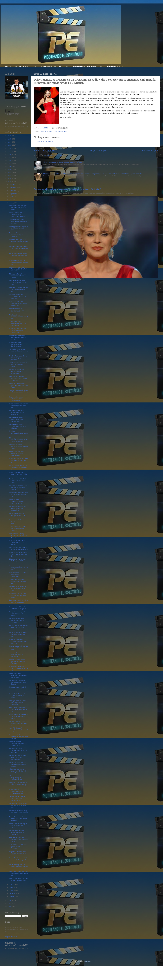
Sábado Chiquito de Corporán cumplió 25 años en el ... (17, 296)
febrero (12, 893)
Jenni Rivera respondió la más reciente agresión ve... (18, 581)
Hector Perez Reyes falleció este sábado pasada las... (17, 419)
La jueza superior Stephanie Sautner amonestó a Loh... (16, 501)
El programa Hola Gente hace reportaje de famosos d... (17, 702)
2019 (10, 157)
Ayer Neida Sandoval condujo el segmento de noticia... (18, 839)
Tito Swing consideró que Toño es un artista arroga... (18, 364)
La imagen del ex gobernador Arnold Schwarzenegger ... (17, 791)
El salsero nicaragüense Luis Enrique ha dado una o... (17, 764)
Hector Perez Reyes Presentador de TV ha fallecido (17, 426)
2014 (10, 173)
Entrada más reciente (44, 150)
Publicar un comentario (45, 141)
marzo (12, 890)
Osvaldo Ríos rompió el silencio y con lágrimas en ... (18, 689)
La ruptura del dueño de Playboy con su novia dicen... (17, 853)
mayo (12, 884)
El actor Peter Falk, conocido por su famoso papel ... (18, 446)
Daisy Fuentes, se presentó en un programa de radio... (17, 214)
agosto (12, 197)
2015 (10, 169)
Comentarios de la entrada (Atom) (55, 155)
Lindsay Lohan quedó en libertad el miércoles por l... (18, 241)
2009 (10, 903)
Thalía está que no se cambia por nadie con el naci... (18, 317)
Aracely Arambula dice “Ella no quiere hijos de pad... (18, 282)
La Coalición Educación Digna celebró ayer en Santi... (17, 696)
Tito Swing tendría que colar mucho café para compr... (18, 221)
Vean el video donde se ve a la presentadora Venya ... (18, 392)
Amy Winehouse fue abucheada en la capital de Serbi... (18, 730)
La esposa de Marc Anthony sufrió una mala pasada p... (18, 736)
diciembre (13, 184)
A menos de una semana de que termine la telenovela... (18, 655)
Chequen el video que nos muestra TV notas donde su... (18, 873)
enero (12, 896)
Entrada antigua (150, 150)
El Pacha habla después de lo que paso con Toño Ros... (18, 385)
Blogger (88, 961)
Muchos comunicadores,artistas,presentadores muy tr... (18, 433)
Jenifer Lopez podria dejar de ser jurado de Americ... (18, 846)
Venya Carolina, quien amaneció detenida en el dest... (18, 351)
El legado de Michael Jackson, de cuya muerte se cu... (16, 453)
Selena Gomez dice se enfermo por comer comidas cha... (17, 798)
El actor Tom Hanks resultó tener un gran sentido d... (18, 627)
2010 (10, 900)
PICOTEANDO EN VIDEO (51, 66)
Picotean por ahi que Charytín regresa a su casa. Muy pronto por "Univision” (67, 189)
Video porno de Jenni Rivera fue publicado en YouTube (62, 162)
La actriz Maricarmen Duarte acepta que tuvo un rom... (18, 641)
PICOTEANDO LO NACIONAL (112, 66)
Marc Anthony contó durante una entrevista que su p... (18, 474)
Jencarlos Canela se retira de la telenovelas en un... (18, 602)
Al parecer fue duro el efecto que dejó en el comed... (17, 771)
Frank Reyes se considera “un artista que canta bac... (18, 716)
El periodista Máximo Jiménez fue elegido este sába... (17, 412)
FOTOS (8, 66)
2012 (10, 179)
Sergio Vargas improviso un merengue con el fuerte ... (17, 614)
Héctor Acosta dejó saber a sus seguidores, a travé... (18, 648)
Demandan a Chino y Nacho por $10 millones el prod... (18, 535)
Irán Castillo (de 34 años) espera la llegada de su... (18, 634)
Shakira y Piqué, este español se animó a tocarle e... (17, 515)
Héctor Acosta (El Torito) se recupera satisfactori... (17, 574)
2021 (10, 151)
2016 (10, 166)
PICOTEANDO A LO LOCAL (26, 66)
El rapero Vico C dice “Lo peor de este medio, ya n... (18, 784)
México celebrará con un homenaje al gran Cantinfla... (17, 234)
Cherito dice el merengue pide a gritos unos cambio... (18, 825)
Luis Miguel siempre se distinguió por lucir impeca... (17, 542)
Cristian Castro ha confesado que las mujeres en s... (16, 310)
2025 (10, 139)
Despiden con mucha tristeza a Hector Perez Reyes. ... (18, 378)
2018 (10, 160)
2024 (10, 142)
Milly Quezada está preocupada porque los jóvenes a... (18, 303)
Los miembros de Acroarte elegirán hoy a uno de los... (18, 460)
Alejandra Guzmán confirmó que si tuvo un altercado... (18, 750)
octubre (12, 191)
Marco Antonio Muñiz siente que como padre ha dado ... (18, 818)
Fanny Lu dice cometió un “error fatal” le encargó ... (18, 467)
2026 (10, 136)
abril (11, 887)
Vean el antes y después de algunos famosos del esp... (18, 568)
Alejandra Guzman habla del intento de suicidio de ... (18, 805)
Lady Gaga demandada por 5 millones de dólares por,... (17, 330)
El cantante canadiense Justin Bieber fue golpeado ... (17, 508)
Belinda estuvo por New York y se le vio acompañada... (17, 757)
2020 (10, 154)
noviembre (13, 187)
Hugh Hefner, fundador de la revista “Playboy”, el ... (18, 548)
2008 (10, 906)
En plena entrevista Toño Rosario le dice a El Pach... (18, 481)
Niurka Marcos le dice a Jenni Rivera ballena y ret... (18, 588)
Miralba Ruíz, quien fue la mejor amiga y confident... (18, 358)
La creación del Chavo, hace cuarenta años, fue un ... (18, 668)
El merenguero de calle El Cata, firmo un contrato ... (18, 723)
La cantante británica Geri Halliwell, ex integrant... (18, 608)
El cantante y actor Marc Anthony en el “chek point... (17, 561)
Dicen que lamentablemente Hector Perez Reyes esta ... (18, 440)
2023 (10, 145)
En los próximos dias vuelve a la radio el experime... (16, 620)
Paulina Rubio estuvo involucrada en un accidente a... (16, 371)
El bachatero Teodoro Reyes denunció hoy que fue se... (17, 832)
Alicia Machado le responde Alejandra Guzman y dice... (17, 743)
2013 (10, 176)
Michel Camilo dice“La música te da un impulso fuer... (18, 262)
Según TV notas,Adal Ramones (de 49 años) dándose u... (18, 269)
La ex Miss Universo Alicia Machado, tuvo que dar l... (18, 859)
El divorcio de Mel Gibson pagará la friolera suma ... (18, 255)
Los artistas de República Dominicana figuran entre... (18, 522)
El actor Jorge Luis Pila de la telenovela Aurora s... (18, 879)
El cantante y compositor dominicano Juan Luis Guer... (18, 682)
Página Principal (98, 150)
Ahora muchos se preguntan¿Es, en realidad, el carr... (16, 777)
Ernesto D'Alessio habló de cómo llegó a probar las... (18, 289)
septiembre (14, 194)
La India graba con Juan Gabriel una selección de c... (17, 595)
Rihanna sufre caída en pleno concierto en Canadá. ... (17, 276)
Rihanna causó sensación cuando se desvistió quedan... (18, 487)
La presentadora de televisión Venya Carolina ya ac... (16, 344)
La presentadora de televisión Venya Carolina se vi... (16, 399)
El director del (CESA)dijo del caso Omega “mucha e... (18, 812)
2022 (10, 148)
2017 (10, 163)
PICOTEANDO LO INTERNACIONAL (81, 66)
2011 (10, 182)
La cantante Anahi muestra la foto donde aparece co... (18, 494)
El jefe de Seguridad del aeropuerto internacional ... (18, 866)
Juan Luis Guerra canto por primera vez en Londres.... (17, 528)
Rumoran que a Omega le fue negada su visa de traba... (18, 207)
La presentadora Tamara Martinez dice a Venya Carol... (18, 337)
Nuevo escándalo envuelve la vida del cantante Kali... (18, 228)
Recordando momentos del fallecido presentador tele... (18, 405)
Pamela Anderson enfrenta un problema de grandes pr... (18, 248)
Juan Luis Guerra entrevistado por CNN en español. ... (17, 323)
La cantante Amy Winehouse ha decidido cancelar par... (18, 675)
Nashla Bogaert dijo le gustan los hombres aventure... (17, 661)
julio (11, 200)
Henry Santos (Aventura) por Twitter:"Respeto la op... (18, 709)
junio (11, 203)
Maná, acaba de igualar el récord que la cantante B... (18, 554)
